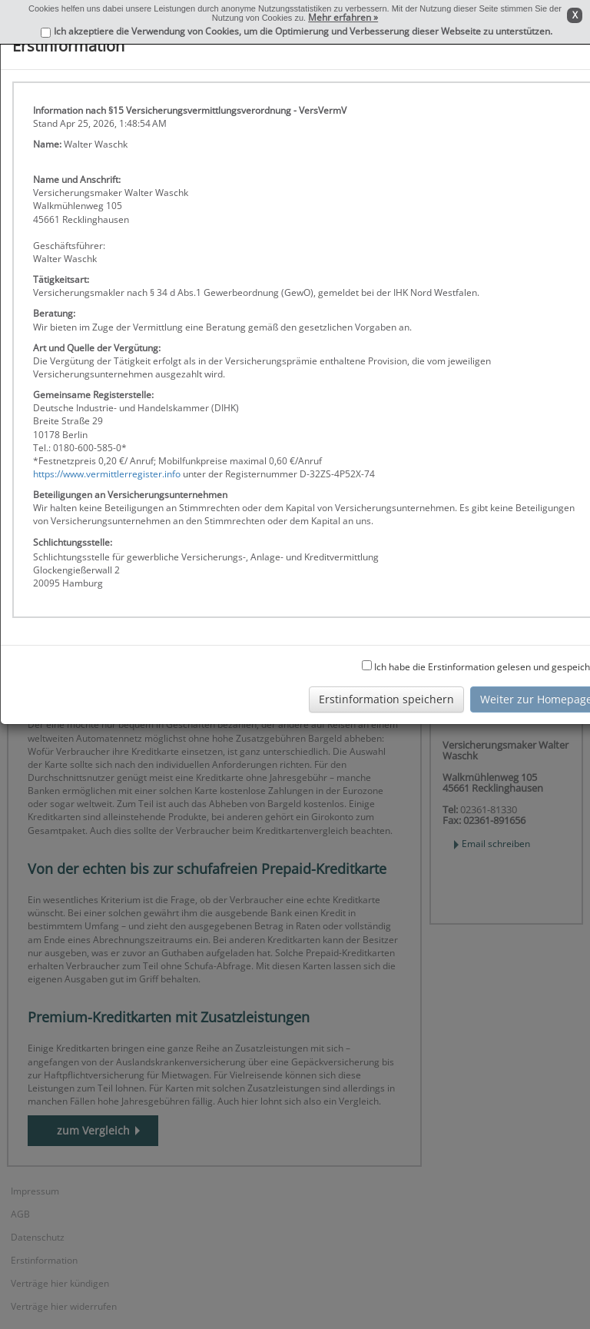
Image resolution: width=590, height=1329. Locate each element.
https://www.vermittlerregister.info (107, 473)
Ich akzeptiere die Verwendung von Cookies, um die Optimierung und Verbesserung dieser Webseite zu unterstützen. (303, 31)
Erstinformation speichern (386, 699)
